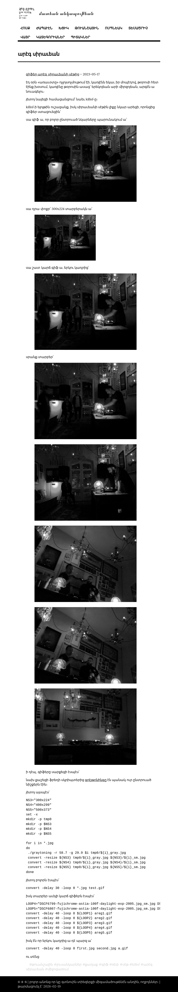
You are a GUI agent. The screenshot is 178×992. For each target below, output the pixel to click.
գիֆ (104, 964)
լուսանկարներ (69, 964)
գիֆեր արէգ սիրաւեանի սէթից (52, 74)
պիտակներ (80, 37)
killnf (136, 964)
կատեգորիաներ (50, 37)
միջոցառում (58, 969)
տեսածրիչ (138, 28)
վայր (25, 37)
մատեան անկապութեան (66, 13)
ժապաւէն (44, 28)
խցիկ (64, 28)
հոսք (25, 28)
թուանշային (87, 28)
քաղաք (91, 964)
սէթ (125, 964)
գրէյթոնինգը (96, 780)
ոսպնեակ (113, 28)
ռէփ (115, 964)
